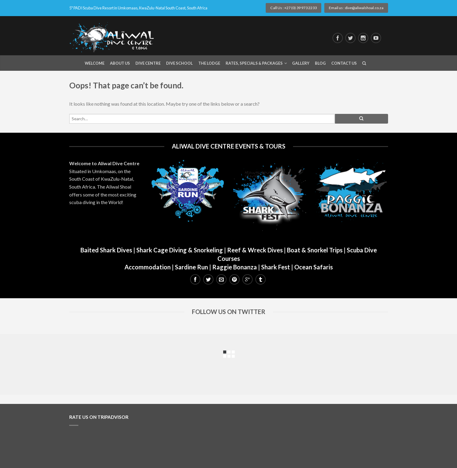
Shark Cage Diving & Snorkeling (179, 250)
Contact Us (344, 63)
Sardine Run (191, 267)
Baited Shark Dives (106, 250)
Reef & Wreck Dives (255, 250)
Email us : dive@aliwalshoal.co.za (356, 7)
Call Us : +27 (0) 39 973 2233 (293, 7)
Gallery (300, 63)
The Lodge (209, 63)
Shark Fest (275, 267)
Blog (320, 63)
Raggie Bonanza (234, 267)
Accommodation (147, 267)
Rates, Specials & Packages (254, 63)
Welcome (94, 63)
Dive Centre (148, 63)
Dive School (179, 63)
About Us (120, 63)
